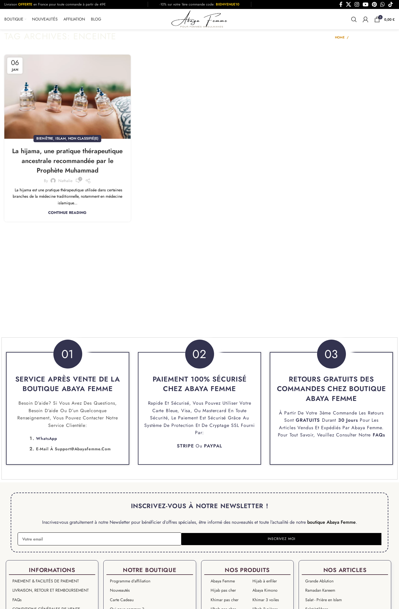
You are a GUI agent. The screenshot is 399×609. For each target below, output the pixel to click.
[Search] (354, 20)
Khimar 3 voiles (265, 602)
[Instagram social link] (357, 4)
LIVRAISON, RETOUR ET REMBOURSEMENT (50, 593)
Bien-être (44, 141)
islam (60, 141)
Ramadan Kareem (320, 593)
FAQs (379, 437)
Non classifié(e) (83, 141)
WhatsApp (46, 441)
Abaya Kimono (265, 593)
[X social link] (348, 4)
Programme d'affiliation (130, 583)
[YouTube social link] (365, 4)
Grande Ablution (319, 583)
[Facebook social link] (341, 4)
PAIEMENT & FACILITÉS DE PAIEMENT (45, 583)
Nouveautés (120, 593)
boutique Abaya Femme (331, 524)
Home (339, 40)
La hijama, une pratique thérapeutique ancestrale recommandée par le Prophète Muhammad (67, 168)
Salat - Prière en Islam (323, 602)
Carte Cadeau (122, 602)
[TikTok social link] (391, 4)
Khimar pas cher (225, 602)
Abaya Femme (366, 430)
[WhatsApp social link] (383, 4)
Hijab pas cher (223, 593)
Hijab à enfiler (264, 583)
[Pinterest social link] (374, 4)
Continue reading (67, 225)
